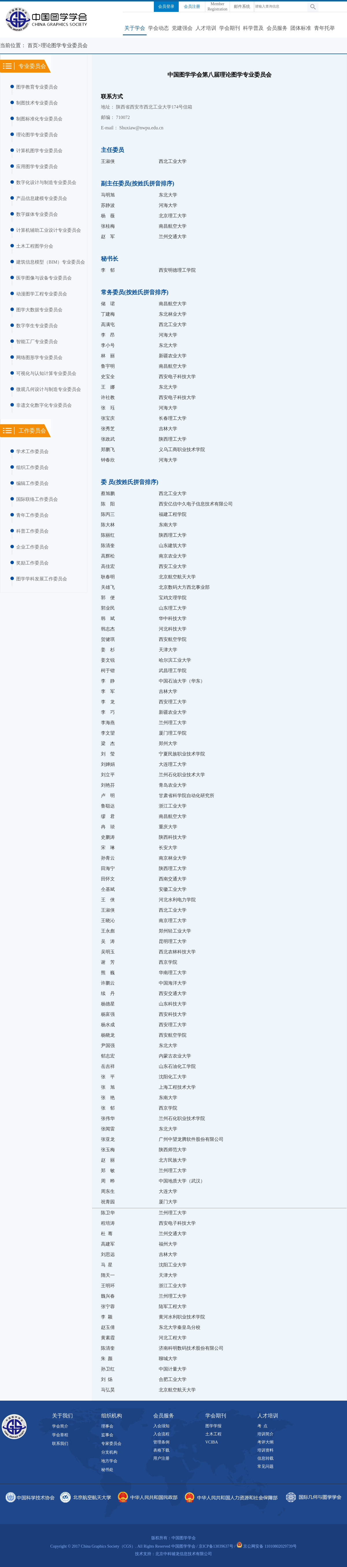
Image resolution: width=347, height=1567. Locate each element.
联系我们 (60, 1443)
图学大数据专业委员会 (39, 309)
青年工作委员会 (32, 515)
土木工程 (213, 1434)
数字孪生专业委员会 (37, 325)
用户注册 (161, 1458)
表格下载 (161, 1450)
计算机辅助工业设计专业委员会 (48, 230)
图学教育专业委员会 (37, 86)
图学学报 (213, 1426)
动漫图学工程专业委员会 (41, 293)
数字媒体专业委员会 (37, 214)
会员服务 (277, 28)
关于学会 (134, 28)
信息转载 (265, 1458)
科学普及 (253, 28)
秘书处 (107, 1469)
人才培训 (205, 28)
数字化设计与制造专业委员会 (46, 182)
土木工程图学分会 (34, 246)
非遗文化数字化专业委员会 (44, 405)
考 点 (262, 1426)
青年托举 (324, 28)
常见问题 (265, 1466)
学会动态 (158, 28)
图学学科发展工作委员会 (41, 578)
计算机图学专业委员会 (39, 150)
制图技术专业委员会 (37, 102)
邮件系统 (242, 6)
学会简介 (60, 1426)
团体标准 (300, 28)
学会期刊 (229, 28)
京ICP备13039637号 (216, 1546)
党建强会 (182, 28)
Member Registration (217, 6)
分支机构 (109, 1452)
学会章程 (60, 1435)
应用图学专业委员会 (37, 166)
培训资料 (265, 1450)
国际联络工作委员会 (37, 499)
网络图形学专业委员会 (39, 357)
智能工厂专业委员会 (37, 341)
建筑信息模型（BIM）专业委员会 (50, 262)
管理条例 (161, 1442)
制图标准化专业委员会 (39, 118)
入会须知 (161, 1426)
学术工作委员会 (32, 451)
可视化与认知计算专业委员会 (46, 373)
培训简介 (265, 1434)
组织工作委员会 (32, 467)
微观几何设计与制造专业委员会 (48, 389)
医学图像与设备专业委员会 (44, 277)
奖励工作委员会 (32, 562)
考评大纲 (265, 1442)
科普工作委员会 (32, 531)
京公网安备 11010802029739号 (270, 1546)
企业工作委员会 (32, 547)
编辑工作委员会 (32, 483)
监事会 (107, 1435)
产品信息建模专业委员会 (41, 198)
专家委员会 (111, 1443)
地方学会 (109, 1461)
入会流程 (161, 1434)
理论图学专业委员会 (37, 134)
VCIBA (211, 1442)
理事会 (107, 1426)
